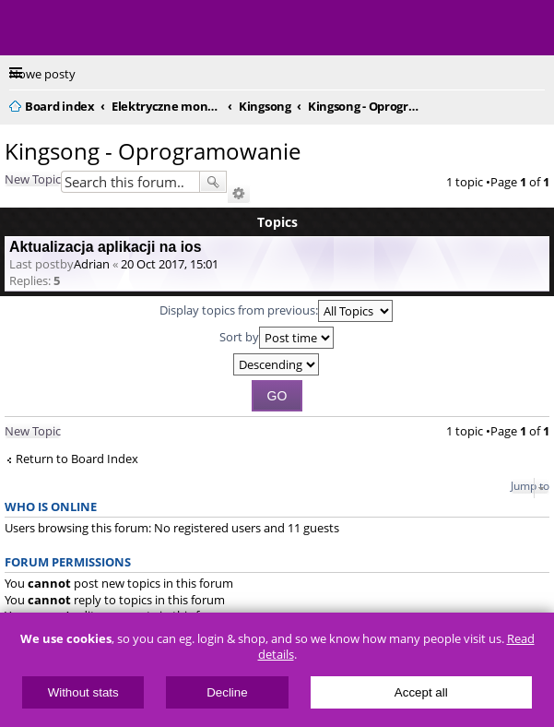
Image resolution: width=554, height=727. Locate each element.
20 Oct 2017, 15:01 (169, 264)
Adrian (92, 264)
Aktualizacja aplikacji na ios (105, 247)
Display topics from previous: (276, 311)
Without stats (83, 692)
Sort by (276, 338)
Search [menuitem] (537, 103)
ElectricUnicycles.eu (134, 29)
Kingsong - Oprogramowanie (153, 151)
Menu (27, 27)
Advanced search (239, 194)
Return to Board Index (77, 459)
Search (213, 182)
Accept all (421, 692)
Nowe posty (42, 74)
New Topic (33, 179)
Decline (226, 692)
